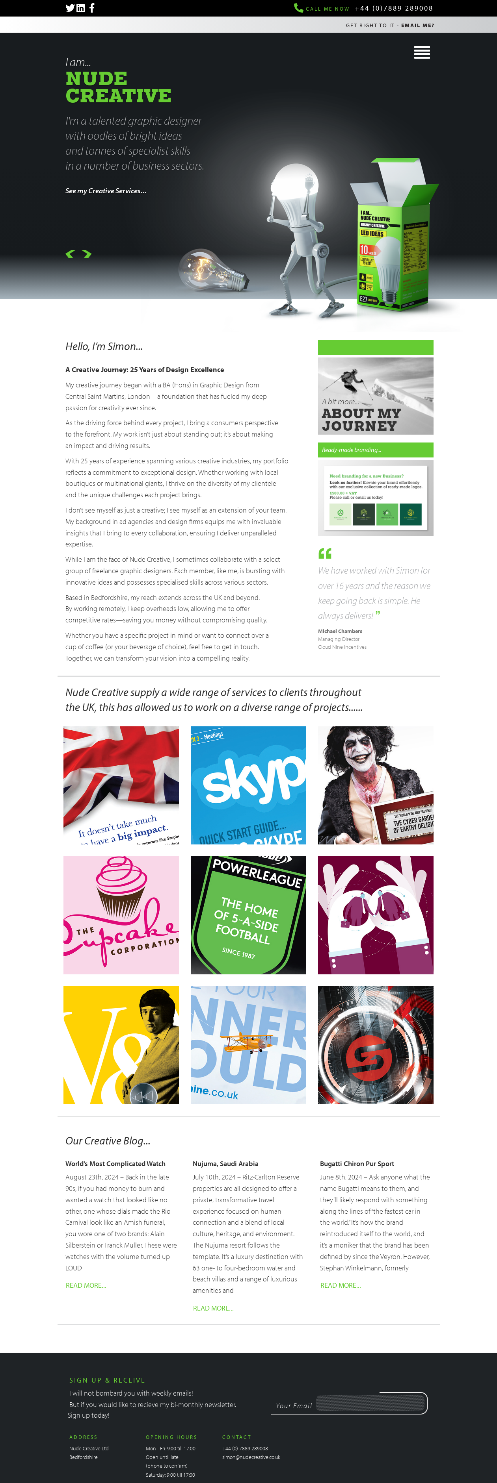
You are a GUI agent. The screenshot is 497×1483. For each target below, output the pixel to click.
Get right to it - (390, 25)
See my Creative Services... (106, 190)
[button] (70, 255)
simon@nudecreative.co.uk (251, 1457)
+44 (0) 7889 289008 (245, 1448)
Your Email (294, 1405)
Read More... (86, 1285)
